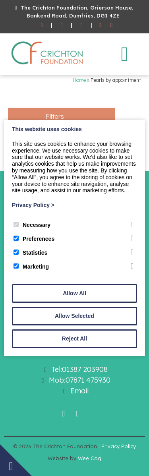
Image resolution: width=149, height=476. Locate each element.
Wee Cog (89, 458)
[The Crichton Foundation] (47, 66)
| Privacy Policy (117, 446)
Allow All (74, 293)
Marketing (31, 266)
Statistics (30, 253)
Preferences (34, 239)
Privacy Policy (33, 205)
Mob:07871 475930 (79, 380)
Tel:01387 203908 (79, 369)
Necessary (32, 225)
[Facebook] (100, 25)
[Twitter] (111, 25)
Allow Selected (74, 316)
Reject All (74, 338)
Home (79, 80)
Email (79, 390)
